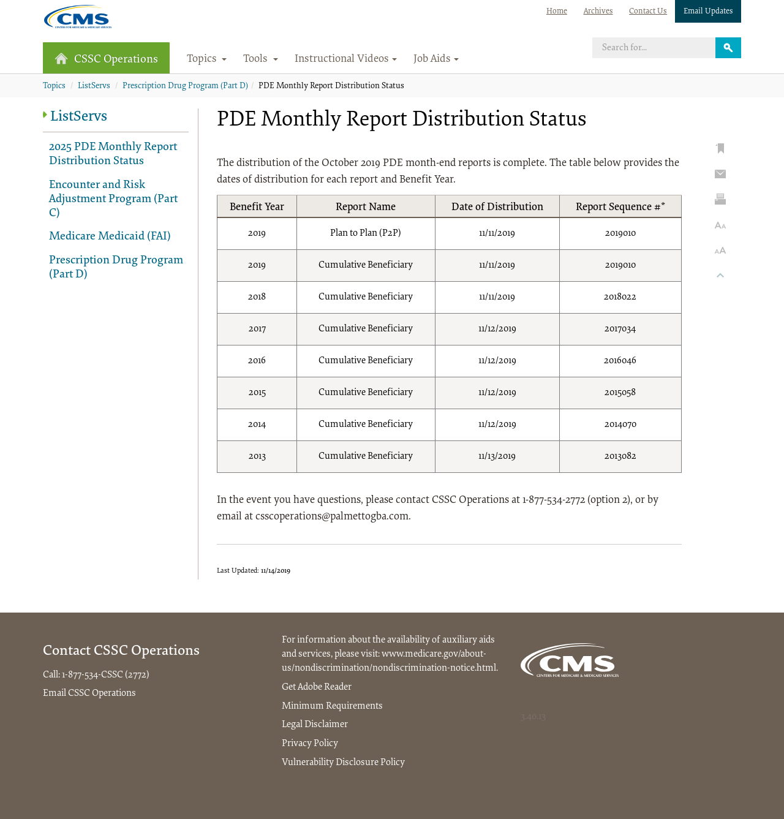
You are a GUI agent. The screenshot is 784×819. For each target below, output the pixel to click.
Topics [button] (207, 59)
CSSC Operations (106, 59)
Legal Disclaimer (315, 725)
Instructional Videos (346, 59)
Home (556, 11)
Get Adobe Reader (317, 687)
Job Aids (436, 59)
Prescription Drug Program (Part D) (185, 86)
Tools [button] (260, 59)
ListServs (94, 86)
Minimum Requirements (332, 706)
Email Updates (708, 11)
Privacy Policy (310, 744)
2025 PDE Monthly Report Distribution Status (113, 154)
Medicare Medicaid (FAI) (110, 237)
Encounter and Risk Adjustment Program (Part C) (113, 199)
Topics (54, 86)
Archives (598, 11)
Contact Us (648, 11)
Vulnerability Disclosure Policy (343, 763)
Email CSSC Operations (89, 693)
